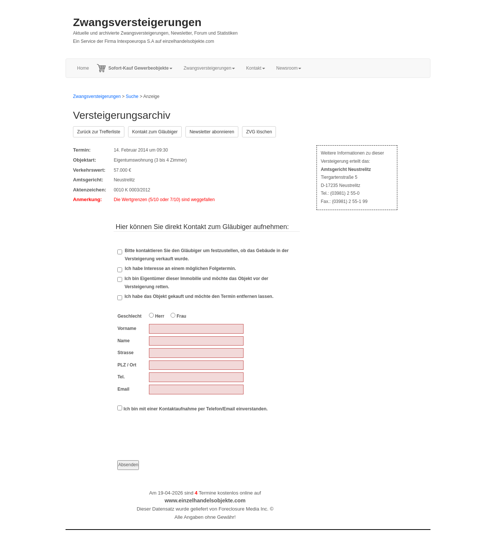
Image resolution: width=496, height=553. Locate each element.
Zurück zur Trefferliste (98, 131)
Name (123, 340)
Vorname (126, 328)
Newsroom (288, 68)
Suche (132, 96)
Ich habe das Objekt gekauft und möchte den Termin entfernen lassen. (198, 296)
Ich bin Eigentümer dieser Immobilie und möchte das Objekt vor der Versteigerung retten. (196, 282)
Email (123, 389)
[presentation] (173, 429)
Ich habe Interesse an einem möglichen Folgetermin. (176, 269)
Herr (156, 316)
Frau (178, 316)
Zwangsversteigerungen (137, 22)
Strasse (125, 352)
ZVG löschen (259, 131)
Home (83, 68)
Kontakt (255, 68)
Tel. (121, 376)
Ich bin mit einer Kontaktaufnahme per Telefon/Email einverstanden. (192, 408)
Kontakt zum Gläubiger (155, 131)
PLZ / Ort (126, 365)
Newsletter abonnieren (212, 131)
